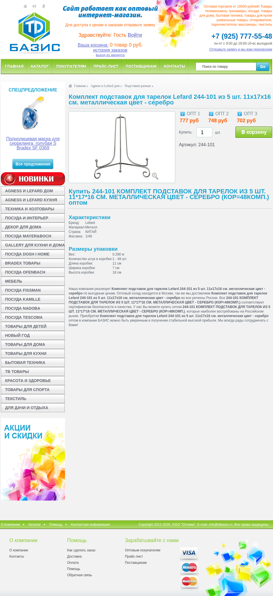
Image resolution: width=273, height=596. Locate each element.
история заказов (110, 50)
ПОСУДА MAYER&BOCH (28, 236)
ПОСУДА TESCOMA (24, 317)
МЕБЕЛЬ (13, 281)
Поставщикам (141, 66)
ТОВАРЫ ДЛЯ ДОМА (25, 344)
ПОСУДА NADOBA (22, 308)
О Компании (10, 525)
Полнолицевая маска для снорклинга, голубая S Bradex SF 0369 (33, 143)
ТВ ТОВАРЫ (17, 371)
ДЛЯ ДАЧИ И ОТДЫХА (26, 407)
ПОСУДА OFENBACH (25, 272)
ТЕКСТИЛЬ (15, 398)
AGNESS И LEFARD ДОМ (29, 191)
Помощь (55, 525)
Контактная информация (90, 525)
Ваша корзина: (93, 45)
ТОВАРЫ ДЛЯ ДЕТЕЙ (26, 326)
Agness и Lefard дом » (106, 86)
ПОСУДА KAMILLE (22, 299)
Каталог (40, 66)
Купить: (185, 132)
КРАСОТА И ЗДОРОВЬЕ (28, 380)
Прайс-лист (106, 66)
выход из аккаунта (110, 55)
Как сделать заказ (81, 550)
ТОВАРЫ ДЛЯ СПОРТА (27, 389)
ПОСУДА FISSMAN (23, 290)
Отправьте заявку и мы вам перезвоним (240, 49)
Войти (135, 35)
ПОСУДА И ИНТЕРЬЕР (26, 218)
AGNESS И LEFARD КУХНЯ (31, 200)
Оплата (73, 563)
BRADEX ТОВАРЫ (22, 263)
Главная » (81, 86)
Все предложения (33, 164)
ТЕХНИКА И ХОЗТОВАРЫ (29, 209)
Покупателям (71, 66)
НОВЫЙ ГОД (17, 335)
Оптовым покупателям (142, 550)
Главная (14, 66)
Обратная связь (79, 575)
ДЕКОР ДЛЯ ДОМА (23, 227)
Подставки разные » (139, 86)
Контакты (174, 66)
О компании (18, 550)
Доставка (74, 556)
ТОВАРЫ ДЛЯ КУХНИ (25, 353)
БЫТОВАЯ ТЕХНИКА (25, 362)
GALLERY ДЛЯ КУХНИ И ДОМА (35, 245)
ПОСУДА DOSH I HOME (27, 254)
